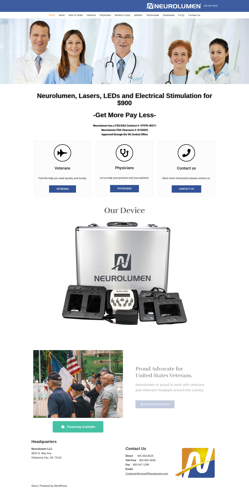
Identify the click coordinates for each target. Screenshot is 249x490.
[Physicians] (124, 153)
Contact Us (194, 15)
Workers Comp (122, 15)
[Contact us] (186, 153)
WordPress (60, 485)
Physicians (105, 15)
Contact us (186, 168)
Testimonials (152, 15)
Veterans (91, 15)
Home (52, 15)
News (62, 15)
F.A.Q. (181, 15)
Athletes (138, 15)
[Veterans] (62, 153)
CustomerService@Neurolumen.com (147, 473)
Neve (35, 485)
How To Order (75, 15)
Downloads (168, 15)
